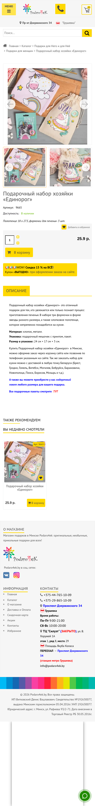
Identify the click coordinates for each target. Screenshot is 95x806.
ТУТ (55, 391)
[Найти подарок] (87, 33)
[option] (24, 475)
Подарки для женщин (19, 51)
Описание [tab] (16, 290)
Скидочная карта (17, 615)
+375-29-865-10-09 (58, 600)
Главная (14, 46)
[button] (85, 104)
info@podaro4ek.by (52, 666)
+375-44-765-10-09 (58, 595)
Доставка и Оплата (19, 610)
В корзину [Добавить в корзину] (22, 252)
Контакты (13, 625)
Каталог (26, 46)
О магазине (14, 604)
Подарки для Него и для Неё (52, 46)
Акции (11, 620)
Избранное (14, 631)
